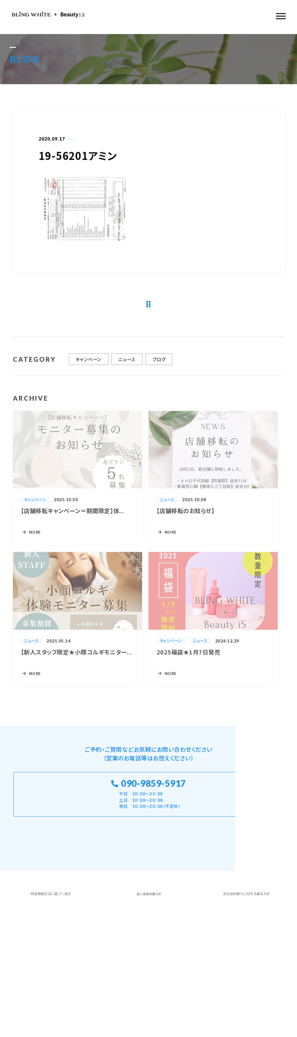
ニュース (127, 362)
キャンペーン (89, 362)
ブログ (159, 362)
